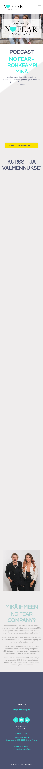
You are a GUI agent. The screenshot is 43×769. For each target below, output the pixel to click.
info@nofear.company (21, 710)
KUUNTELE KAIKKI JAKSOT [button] (22, 145)
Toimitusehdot (21, 726)
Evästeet (21, 729)
